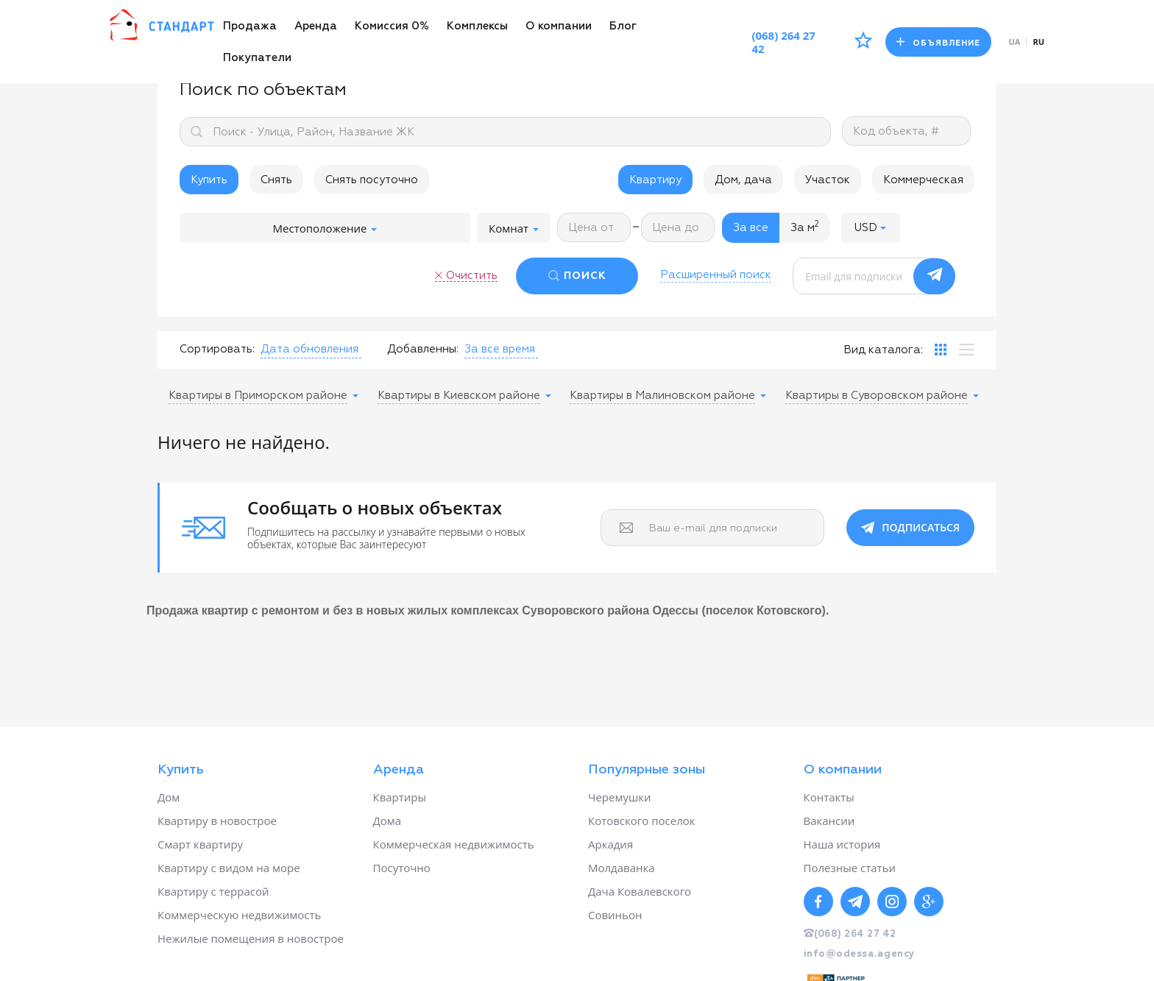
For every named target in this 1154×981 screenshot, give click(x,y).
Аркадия (610, 844)
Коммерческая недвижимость (453, 844)
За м (804, 226)
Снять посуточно (371, 179)
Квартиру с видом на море (228, 867)
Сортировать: (217, 349)
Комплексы (477, 26)
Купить (209, 179)
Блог (623, 26)
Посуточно (402, 867)
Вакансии (829, 820)
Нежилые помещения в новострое (250, 938)
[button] (870, 228)
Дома (387, 820)
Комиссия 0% (392, 26)
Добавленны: (423, 349)
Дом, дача (743, 179)
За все (750, 227)
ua (1015, 41)
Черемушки (619, 797)
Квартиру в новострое (217, 820)
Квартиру (655, 179)
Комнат (514, 228)
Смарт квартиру (200, 844)
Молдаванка (621, 867)
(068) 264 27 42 (783, 42)
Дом (168, 797)
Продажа (250, 26)
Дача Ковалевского (639, 891)
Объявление (938, 42)
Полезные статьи (850, 867)
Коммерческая (923, 179)
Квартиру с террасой (213, 891)
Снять (276, 179)
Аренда (315, 26)
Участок (827, 179)
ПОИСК (585, 276)
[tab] (940, 349)
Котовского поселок (641, 820)
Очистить (472, 275)
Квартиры (400, 797)
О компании (558, 26)
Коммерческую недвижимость (239, 914)
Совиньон (615, 914)
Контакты (829, 797)
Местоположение (325, 228)
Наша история (842, 844)
